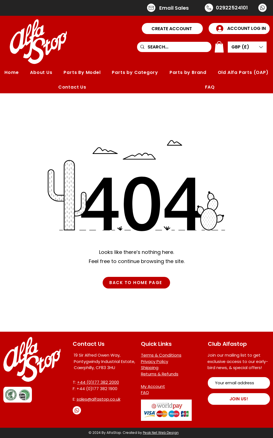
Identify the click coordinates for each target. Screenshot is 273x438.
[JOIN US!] (239, 399)
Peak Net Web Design (161, 432)
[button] (172, 28)
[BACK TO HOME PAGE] (136, 282)
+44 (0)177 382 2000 (98, 382)
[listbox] (247, 47)
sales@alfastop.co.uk (98, 399)
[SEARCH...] (174, 47)
